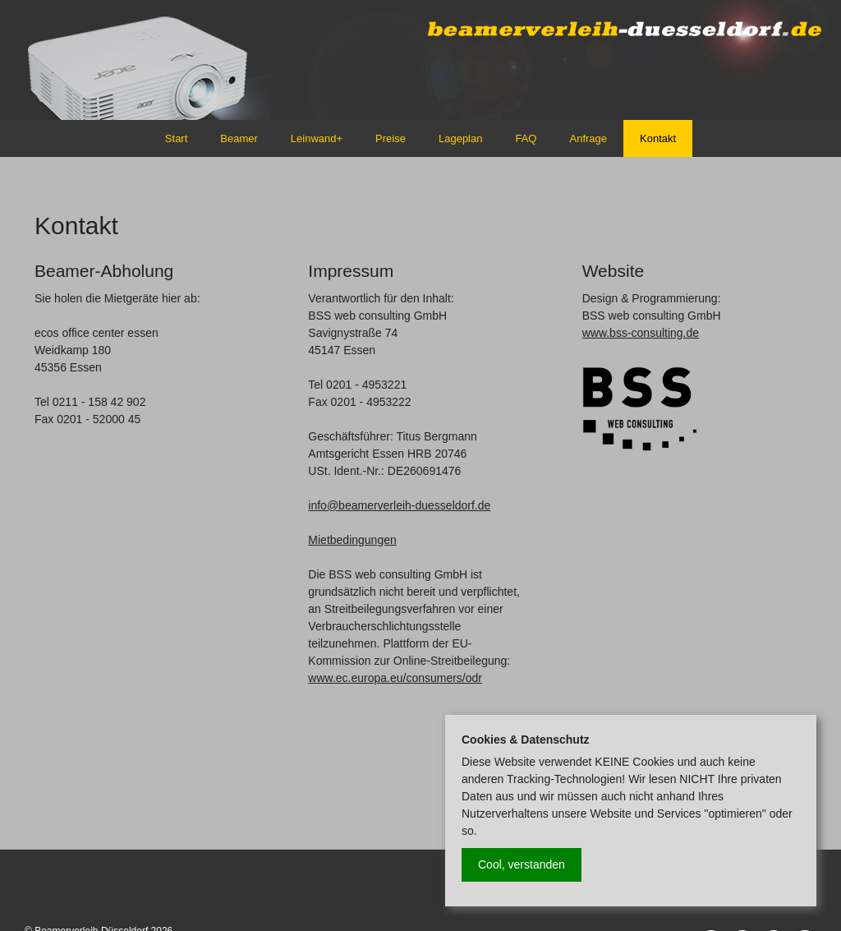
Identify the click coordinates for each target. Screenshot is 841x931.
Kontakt (658, 138)
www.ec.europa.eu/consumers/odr (395, 677)
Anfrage (588, 138)
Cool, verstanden (521, 864)
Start (176, 138)
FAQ (525, 138)
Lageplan (461, 138)
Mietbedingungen (352, 539)
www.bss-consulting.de (640, 332)
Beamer (239, 138)
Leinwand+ (316, 138)
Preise (390, 138)
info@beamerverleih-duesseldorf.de (399, 505)
